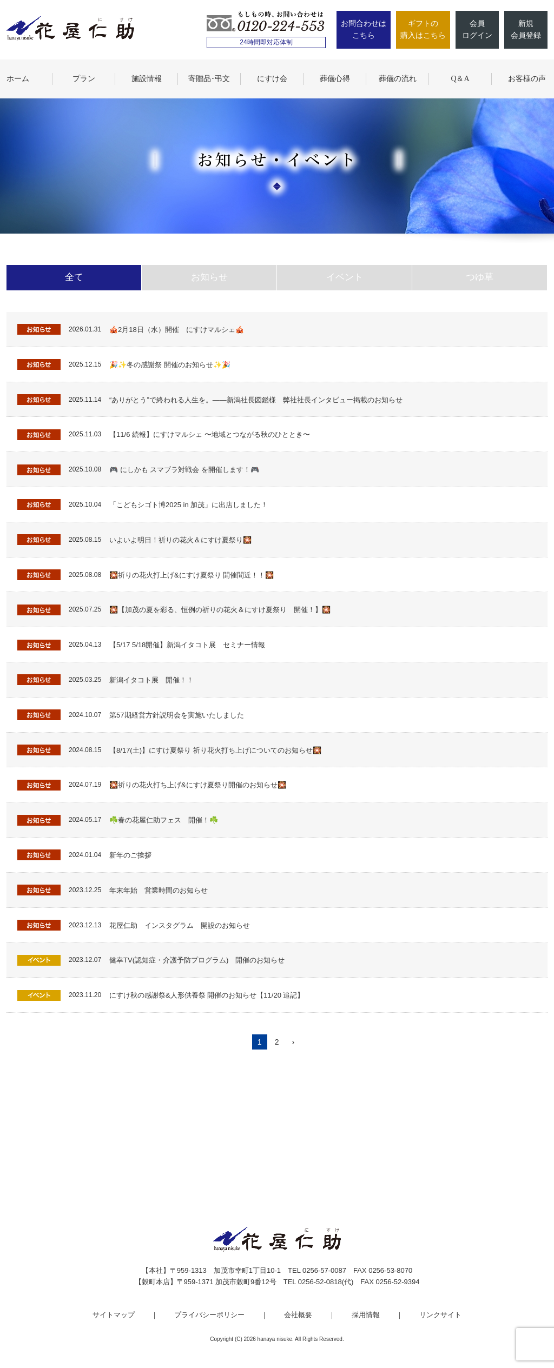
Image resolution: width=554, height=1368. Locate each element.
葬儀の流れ (398, 79)
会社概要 (298, 1315)
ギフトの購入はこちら (423, 29)
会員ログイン (477, 29)
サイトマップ (114, 1315)
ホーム (17, 79)
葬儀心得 (335, 79)
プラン (83, 79)
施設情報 (146, 79)
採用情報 (366, 1315)
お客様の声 (527, 79)
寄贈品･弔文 (209, 79)
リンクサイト (440, 1315)
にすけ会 (272, 79)
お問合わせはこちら (363, 29)
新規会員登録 (526, 29)
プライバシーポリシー (209, 1315)
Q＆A (460, 79)
